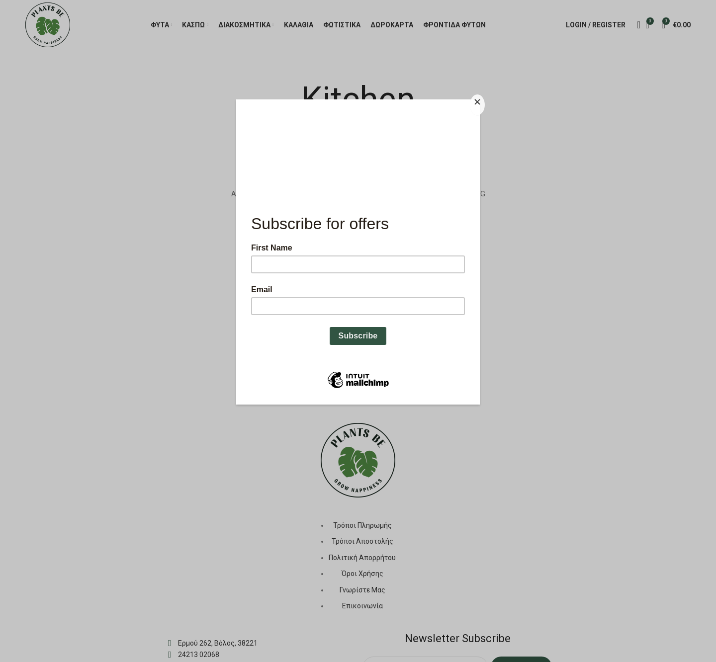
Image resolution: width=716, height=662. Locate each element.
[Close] (477, 104)
